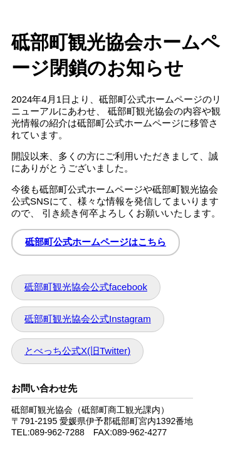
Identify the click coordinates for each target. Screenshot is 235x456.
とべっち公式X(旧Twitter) (77, 350)
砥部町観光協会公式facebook (85, 286)
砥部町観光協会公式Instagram (87, 318)
